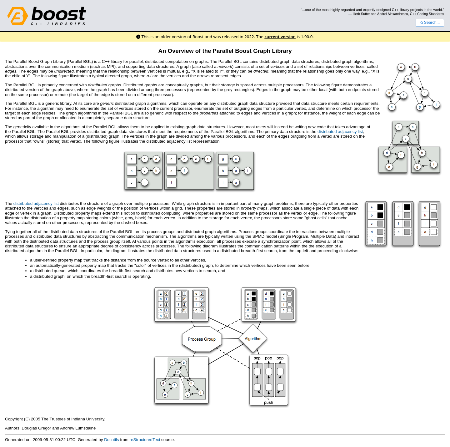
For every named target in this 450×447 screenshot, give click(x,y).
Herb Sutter (361, 14)
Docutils (111, 439)
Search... (430, 22)
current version (280, 36)
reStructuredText (145, 439)
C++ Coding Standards (427, 14)
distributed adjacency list (340, 131)
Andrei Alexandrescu (392, 14)
